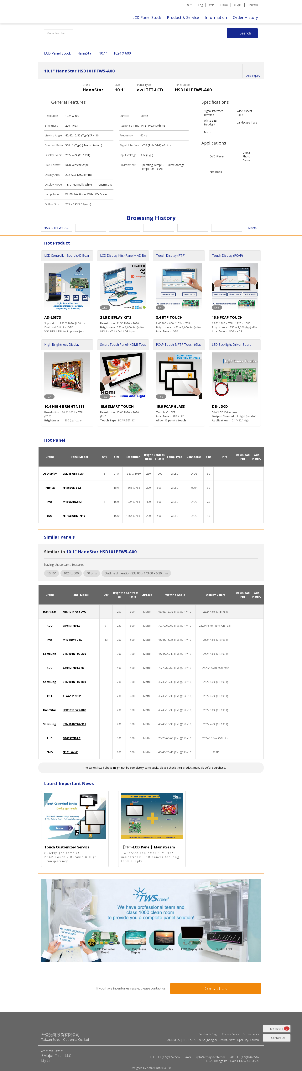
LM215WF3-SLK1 (74, 473)
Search (245, 33)
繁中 (189, 5)
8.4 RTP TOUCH (169, 317)
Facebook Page (208, 1034)
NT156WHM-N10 (74, 516)
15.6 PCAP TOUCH (227, 317)
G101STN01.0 (71, 625)
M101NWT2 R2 (72, 639)
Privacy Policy (230, 1034)
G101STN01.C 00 (73, 668)
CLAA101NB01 (72, 696)
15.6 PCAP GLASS (170, 406)
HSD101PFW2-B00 (74, 710)
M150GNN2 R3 (72, 502)
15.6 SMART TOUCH (117, 406)
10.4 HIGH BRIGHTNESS (64, 406)
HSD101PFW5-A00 (74, 611)
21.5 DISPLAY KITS (115, 317)
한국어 (238, 5)
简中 (211, 5)
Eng (200, 5)
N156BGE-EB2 (72, 487)
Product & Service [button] (183, 17)
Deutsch (252, 5)
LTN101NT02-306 (74, 654)
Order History (245, 17)
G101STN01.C (72, 738)
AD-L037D (52, 317)
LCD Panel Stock (146, 17)
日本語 (224, 5)
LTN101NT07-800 (74, 682)
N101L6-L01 (70, 752)
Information (216, 17)
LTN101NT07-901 (74, 724)
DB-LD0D (220, 406)
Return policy (251, 1034)
